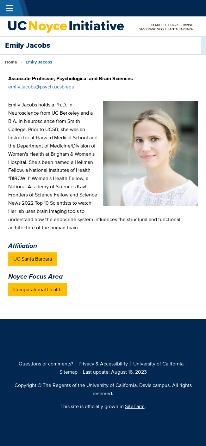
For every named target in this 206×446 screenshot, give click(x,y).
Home (11, 62)
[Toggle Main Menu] (9, 8)
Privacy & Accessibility (103, 363)
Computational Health (37, 289)
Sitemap (68, 372)
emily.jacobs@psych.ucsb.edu (41, 86)
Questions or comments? (46, 363)
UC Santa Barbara (32, 258)
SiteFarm (135, 406)
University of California (158, 363)
